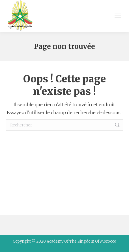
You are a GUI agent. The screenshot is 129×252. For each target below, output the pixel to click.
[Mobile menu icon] (117, 16)
